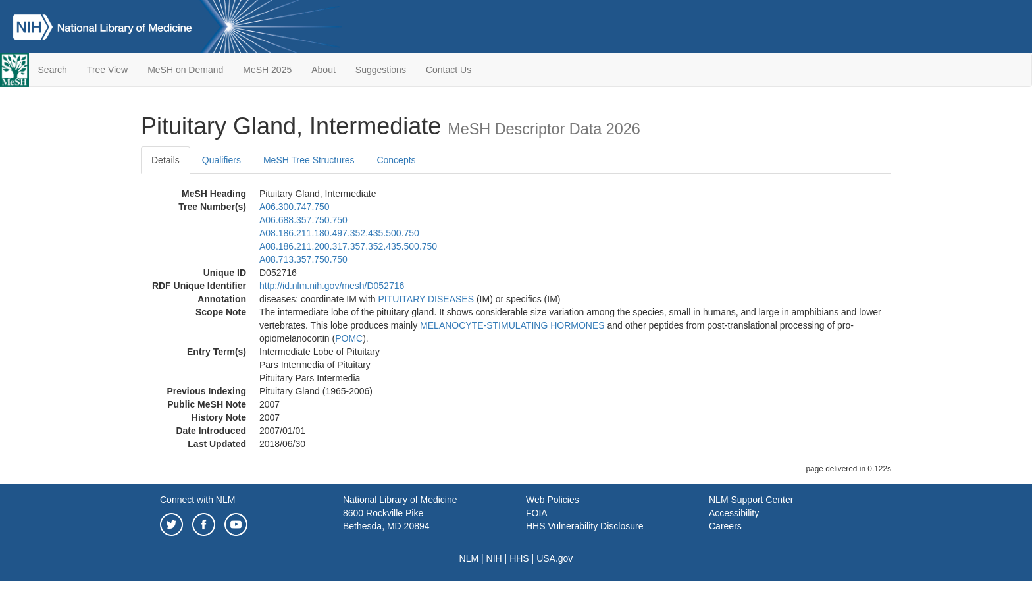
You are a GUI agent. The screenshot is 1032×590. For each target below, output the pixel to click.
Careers (725, 526)
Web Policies (552, 500)
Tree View (107, 70)
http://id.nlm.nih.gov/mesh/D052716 (331, 286)
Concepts (395, 160)
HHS (519, 558)
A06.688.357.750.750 (303, 220)
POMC (349, 338)
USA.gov (554, 558)
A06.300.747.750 (294, 206)
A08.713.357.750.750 (303, 259)
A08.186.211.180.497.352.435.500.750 (339, 233)
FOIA (537, 513)
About (323, 70)
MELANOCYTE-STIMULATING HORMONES (512, 325)
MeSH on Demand (185, 70)
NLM (469, 558)
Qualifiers (221, 160)
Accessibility (734, 513)
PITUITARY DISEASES (426, 299)
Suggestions (380, 70)
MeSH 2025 (267, 70)
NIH (494, 558)
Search (52, 70)
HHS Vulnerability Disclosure (584, 526)
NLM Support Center (751, 500)
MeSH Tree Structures (309, 160)
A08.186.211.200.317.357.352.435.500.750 (348, 246)
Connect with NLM (197, 500)
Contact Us (448, 70)
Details (165, 160)
